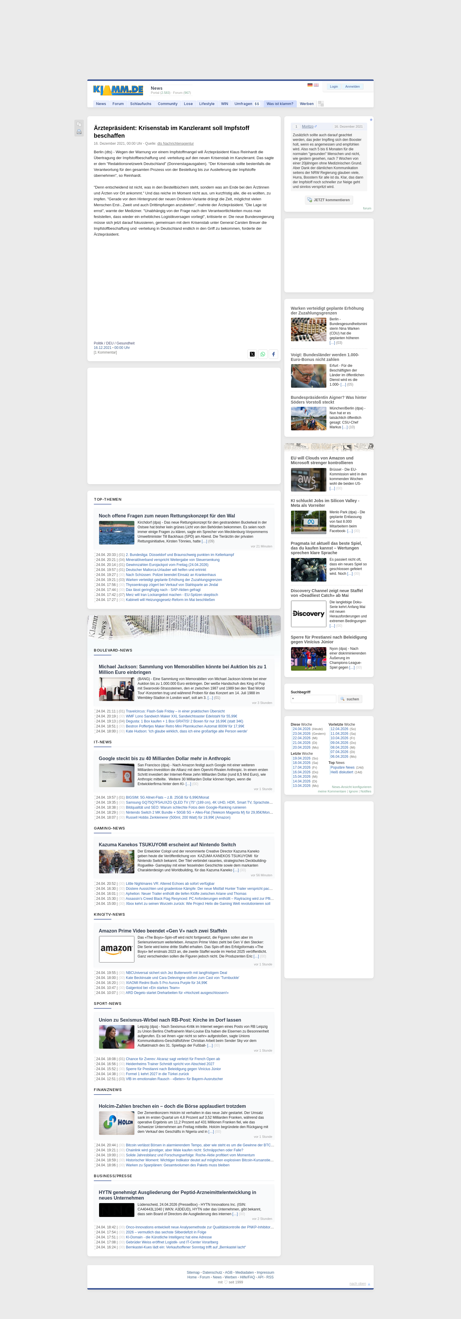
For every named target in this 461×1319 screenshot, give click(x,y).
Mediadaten (244, 1272)
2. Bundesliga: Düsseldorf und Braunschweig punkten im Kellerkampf (180, 555)
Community (168, 103)
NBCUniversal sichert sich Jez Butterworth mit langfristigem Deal (176, 973)
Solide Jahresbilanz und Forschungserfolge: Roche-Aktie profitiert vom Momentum (190, 1155)
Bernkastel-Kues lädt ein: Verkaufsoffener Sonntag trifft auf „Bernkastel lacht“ (186, 1247)
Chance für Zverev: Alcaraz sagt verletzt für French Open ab (173, 1059)
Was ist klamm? (280, 103)
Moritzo (307, 126)
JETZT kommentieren (328, 199)
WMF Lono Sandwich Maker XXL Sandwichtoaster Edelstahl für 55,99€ (181, 716)
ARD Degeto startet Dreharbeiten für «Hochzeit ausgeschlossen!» (177, 993)
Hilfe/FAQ (247, 1277)
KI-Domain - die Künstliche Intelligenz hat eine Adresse (169, 1237)
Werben (307, 103)
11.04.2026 (339, 734)
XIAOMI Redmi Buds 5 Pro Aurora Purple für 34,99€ (166, 983)
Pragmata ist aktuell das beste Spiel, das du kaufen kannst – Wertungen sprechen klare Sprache (326, 548)
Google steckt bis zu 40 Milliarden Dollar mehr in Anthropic (164, 758)
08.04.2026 (339, 747)
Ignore (353, 791)
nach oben (358, 1284)
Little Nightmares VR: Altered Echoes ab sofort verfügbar (170, 884)
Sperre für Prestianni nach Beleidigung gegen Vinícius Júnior (173, 1069)
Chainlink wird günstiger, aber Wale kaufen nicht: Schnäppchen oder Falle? (184, 1150)
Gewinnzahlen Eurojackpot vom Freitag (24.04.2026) (167, 565)
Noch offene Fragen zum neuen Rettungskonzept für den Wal (167, 515)
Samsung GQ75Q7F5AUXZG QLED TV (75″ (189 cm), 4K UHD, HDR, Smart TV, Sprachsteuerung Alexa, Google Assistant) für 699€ (229, 802)
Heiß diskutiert (342, 772)
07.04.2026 (339, 752)
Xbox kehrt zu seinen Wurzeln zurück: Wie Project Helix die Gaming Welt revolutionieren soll (198, 904)
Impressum (265, 1272)
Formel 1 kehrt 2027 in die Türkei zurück (157, 1074)
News (101, 103)
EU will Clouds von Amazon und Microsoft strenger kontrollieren (322, 460)
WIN (224, 103)
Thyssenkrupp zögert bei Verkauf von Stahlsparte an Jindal (172, 585)
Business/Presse (113, 1175)
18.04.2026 (301, 763)
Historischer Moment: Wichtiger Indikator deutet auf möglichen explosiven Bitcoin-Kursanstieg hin (202, 1160)
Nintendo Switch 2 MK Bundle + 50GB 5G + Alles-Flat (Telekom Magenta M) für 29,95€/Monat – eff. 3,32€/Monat (214, 812)
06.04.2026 (339, 757)
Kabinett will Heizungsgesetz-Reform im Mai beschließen (170, 600)
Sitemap (193, 1272)
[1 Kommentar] (105, 352)
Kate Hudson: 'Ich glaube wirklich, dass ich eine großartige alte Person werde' (186, 731)
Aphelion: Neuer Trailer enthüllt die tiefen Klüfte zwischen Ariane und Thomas (186, 894)
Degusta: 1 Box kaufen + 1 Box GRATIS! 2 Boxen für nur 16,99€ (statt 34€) (184, 721)
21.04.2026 (301, 743)
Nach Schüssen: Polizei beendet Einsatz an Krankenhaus (171, 575)
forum (367, 208)
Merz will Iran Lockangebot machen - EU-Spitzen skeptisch (172, 595)
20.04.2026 (301, 747)
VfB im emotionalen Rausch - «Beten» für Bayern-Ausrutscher (174, 1079)
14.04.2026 (301, 781)
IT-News (103, 742)
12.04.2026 (339, 729)
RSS (270, 1277)
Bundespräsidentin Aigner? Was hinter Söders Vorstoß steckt (329, 399)
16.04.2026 (301, 772)
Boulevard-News (113, 650)
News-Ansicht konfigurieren (351, 787)
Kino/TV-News (109, 914)
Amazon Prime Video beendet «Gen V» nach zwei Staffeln (163, 930)
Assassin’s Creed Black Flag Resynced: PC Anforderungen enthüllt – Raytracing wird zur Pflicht (200, 899)
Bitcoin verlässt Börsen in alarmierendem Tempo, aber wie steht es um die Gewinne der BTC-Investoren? (208, 1145)
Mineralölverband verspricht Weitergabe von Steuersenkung (173, 560)
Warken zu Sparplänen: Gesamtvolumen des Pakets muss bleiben (177, 1165)
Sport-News (107, 1003)
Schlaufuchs (140, 103)
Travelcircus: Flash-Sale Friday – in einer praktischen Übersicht (175, 711)
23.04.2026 (301, 734)
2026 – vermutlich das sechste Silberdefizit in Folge (166, 1232)
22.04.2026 (301, 738)
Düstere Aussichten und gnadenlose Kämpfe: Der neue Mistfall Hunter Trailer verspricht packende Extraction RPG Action (220, 889)
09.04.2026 (339, 743)
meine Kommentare (332, 791)
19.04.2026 (301, 758)
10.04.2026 (339, 738)
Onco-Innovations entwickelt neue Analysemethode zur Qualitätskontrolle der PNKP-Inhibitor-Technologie (208, 1227)
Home (192, 1277)
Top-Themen (107, 499)
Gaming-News (109, 828)
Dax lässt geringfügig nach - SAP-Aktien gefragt (163, 590)
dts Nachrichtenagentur (175, 143)
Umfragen (247, 103)
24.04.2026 (301, 729)
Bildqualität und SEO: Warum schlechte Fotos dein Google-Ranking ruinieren (186, 807)
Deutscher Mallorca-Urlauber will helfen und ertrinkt (166, 570)
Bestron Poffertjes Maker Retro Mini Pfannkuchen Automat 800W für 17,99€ (185, 726)
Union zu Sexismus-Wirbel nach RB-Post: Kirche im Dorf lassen (170, 1019)
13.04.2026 (301, 786)
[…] (204, 541)
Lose (188, 103)
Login (334, 86)
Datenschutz (212, 1272)
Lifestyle (207, 103)
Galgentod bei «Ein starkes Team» (153, 988)
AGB (228, 1272)
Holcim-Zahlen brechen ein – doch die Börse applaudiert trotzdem (172, 1106)
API (260, 1277)
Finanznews (108, 1089)
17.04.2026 (301, 767)
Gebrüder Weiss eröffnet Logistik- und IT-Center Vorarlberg (172, 1242)
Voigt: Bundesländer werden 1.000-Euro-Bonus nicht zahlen (325, 357)
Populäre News (343, 767)
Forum (118, 103)
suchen (349, 699)
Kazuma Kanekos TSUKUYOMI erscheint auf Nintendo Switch (167, 844)
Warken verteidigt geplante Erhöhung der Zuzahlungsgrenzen (174, 580)
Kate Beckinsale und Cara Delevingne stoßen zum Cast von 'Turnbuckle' (182, 978)
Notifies (365, 791)
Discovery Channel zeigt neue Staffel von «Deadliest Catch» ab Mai (327, 593)
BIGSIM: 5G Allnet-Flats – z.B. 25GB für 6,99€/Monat (167, 797)
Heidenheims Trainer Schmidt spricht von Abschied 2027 (170, 1064)
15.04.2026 (301, 777)
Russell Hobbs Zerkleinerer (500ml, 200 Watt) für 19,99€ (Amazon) (178, 817)
